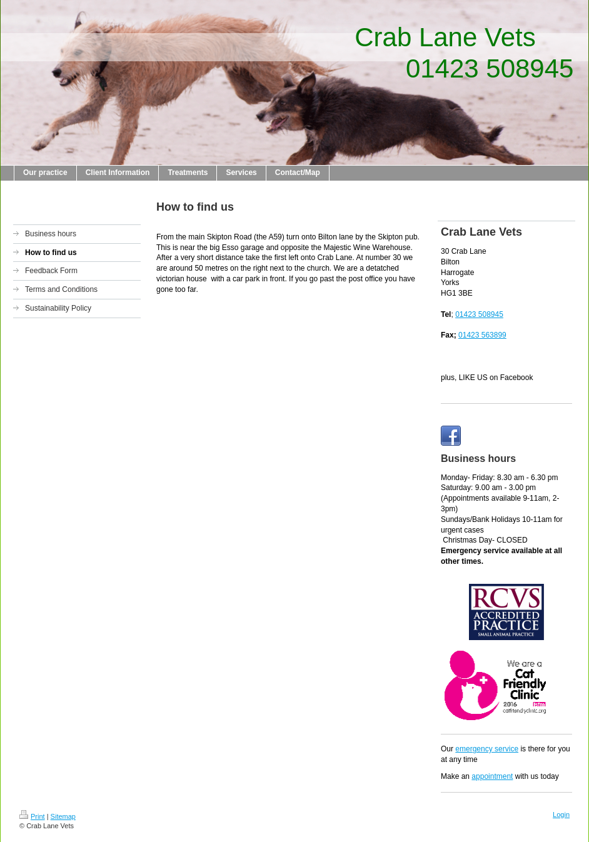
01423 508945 (479, 314)
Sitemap (63, 816)
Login (561, 814)
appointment (492, 776)
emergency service (486, 748)
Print (32, 816)
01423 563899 (482, 335)
